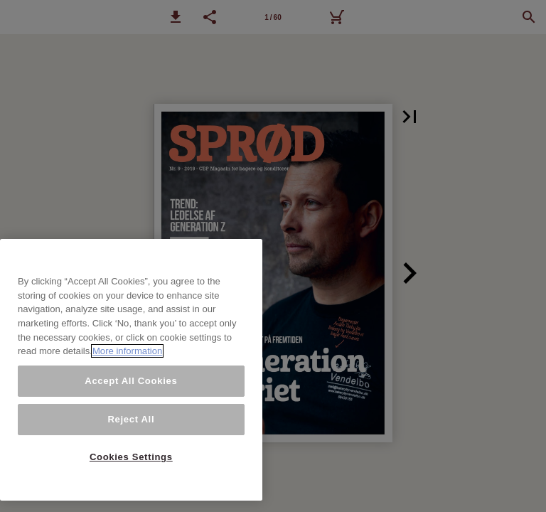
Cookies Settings (131, 457)
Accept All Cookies (131, 380)
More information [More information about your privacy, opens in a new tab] (127, 351)
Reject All (130, 419)
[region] (131, 370)
